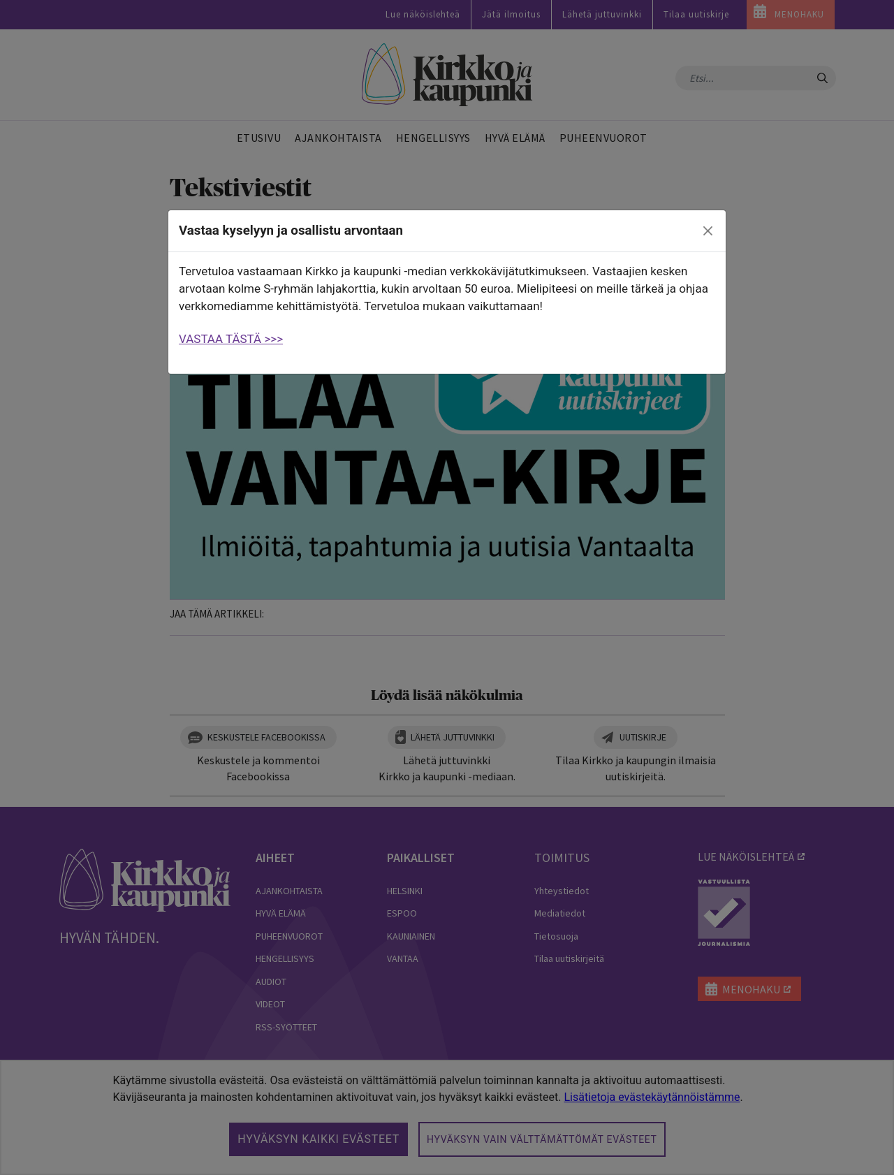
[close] (708, 231)
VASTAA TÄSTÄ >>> (231, 339)
